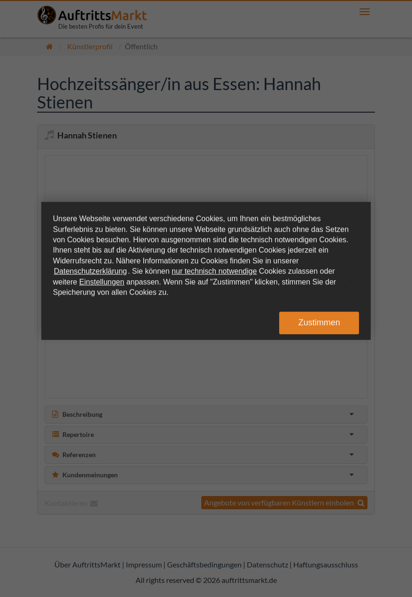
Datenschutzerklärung (90, 271)
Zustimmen (319, 322)
